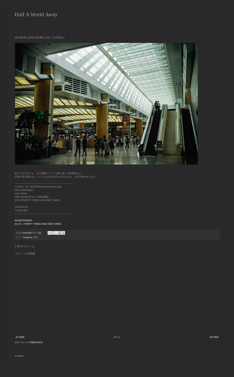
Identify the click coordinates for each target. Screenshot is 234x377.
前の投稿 (214, 337)
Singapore (27, 237)
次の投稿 (20, 337)
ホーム (117, 337)
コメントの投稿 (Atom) (31, 342)
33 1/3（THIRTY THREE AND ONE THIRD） (39, 224)
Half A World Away (36, 14)
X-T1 (35, 237)
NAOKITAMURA (23, 220)
